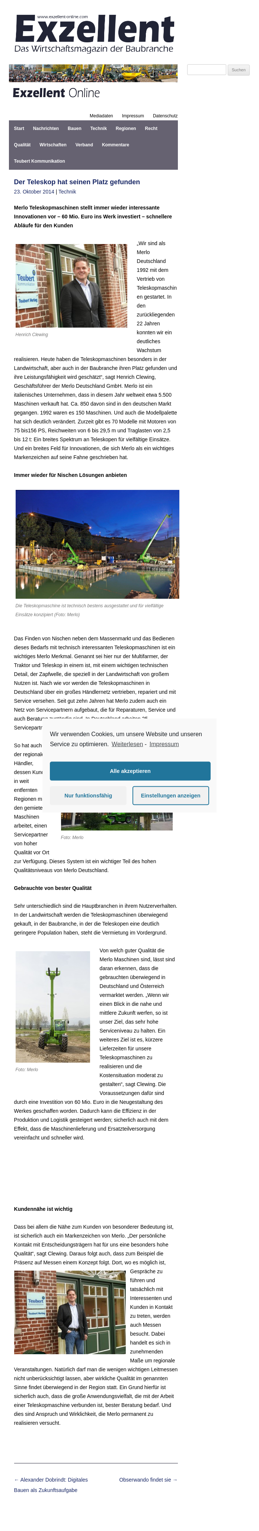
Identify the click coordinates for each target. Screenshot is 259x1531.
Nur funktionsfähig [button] (88, 796)
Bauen (74, 128)
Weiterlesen (127, 744)
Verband (84, 144)
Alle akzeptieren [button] (130, 771)
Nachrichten (46, 128)
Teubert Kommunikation (39, 161)
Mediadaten (101, 115)
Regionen (126, 128)
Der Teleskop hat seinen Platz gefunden (77, 182)
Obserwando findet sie (148, 1480)
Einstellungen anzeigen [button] (171, 796)
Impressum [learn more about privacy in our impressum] (164, 744)
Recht (151, 128)
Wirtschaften (53, 144)
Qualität (22, 144)
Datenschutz (165, 115)
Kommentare (115, 144)
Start (19, 128)
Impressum (133, 115)
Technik (98, 128)
